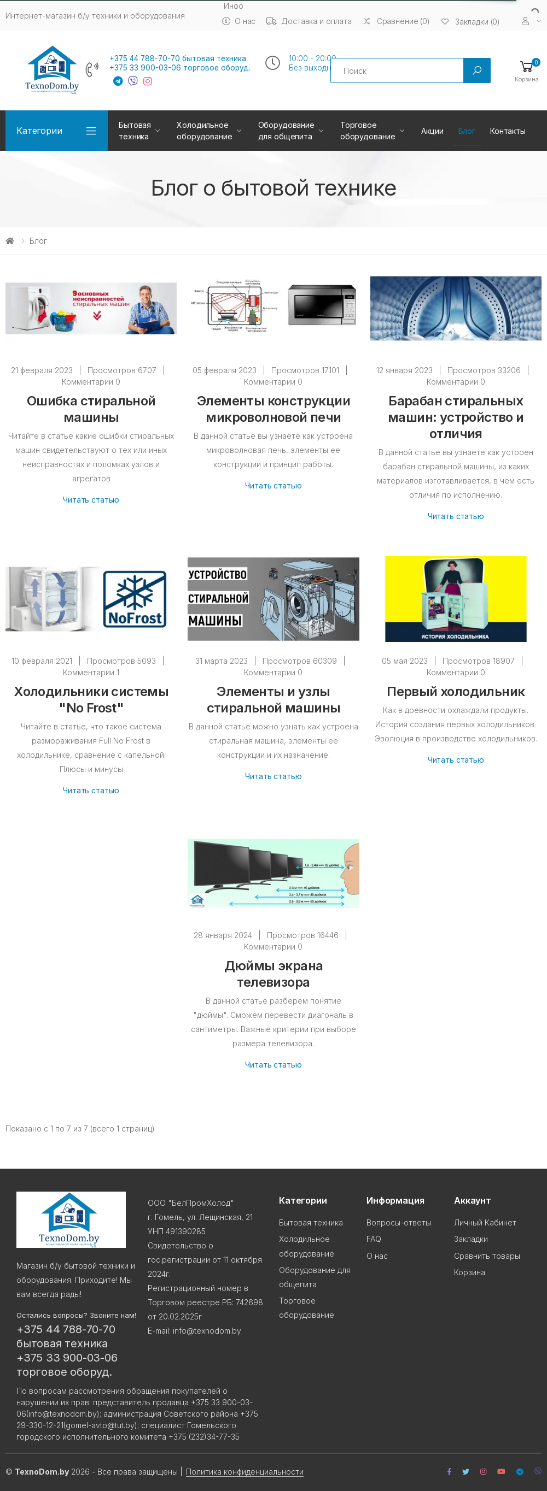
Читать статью (91, 499)
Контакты (508, 130)
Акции (432, 130)
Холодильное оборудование (204, 130)
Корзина (469, 1272)
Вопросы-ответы (398, 1222)
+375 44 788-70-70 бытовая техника (177, 58)
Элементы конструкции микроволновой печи (273, 409)
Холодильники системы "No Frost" (91, 699)
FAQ (373, 1239)
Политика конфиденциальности (245, 1471)
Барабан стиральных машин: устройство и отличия (456, 417)
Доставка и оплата (309, 21)
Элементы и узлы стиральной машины (274, 699)
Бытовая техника (135, 130)
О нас (238, 21)
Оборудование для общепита (286, 130)
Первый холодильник (456, 691)
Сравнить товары (487, 1255)
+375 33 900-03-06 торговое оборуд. (180, 67)
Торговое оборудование (367, 130)
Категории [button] (39, 130)
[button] (527, 70)
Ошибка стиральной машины (91, 409)
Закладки (471, 1239)
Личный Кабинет (485, 1222)
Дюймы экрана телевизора (273, 974)
